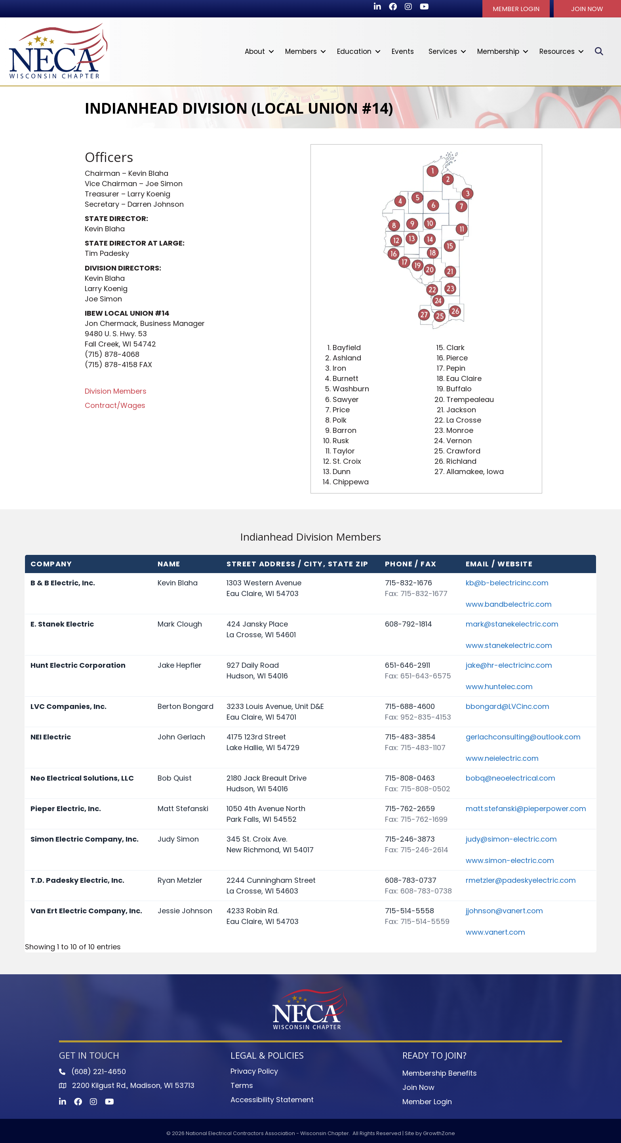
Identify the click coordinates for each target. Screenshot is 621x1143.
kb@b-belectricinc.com (507, 582)
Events (402, 51)
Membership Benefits (439, 1073)
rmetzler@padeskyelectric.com (521, 880)
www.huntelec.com (499, 686)
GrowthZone (439, 1133)
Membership (498, 51)
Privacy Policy (254, 1071)
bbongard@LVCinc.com (507, 706)
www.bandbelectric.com (509, 604)
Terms (241, 1085)
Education (354, 51)
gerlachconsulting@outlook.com (523, 736)
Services (442, 51)
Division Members (116, 391)
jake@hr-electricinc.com (509, 665)
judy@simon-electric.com (511, 839)
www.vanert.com (495, 932)
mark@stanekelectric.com (512, 624)
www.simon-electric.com (510, 860)
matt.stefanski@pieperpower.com (526, 808)
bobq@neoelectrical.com (510, 778)
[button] (516, 8)
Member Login (427, 1101)
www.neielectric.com (502, 758)
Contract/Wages (115, 405)
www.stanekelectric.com (509, 645)
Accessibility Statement (272, 1099)
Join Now (418, 1087)
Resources (556, 51)
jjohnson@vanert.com (504, 910)
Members (300, 51)
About (254, 51)
